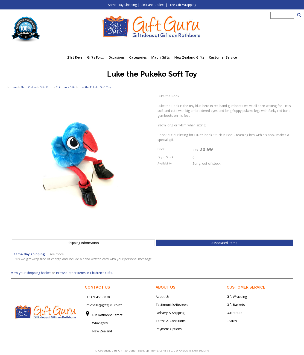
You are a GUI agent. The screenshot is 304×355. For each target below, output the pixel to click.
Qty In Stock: (166, 157)
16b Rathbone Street (107, 315)
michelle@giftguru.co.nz (104, 305)
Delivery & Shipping (170, 312)
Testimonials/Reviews (172, 304)
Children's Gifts (66, 87)
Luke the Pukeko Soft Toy (95, 87)
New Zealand (98, 331)
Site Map (143, 350)
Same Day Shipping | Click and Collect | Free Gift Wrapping (152, 5)
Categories (138, 57)
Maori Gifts (160, 57)
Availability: (165, 163)
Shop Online (28, 87)
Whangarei (97, 323)
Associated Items (224, 243)
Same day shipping (29, 254)
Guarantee (234, 312)
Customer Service (223, 57)
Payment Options (169, 329)
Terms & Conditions (171, 321)
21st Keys (74, 57)
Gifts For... (95, 57)
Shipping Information (83, 243)
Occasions (116, 57)
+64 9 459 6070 (98, 297)
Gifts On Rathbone (123, 350)
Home (14, 87)
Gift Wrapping (237, 296)
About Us (163, 296)
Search (232, 321)
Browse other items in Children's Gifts (84, 273)
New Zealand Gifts (189, 57)
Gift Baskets (236, 304)
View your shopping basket (31, 273)
